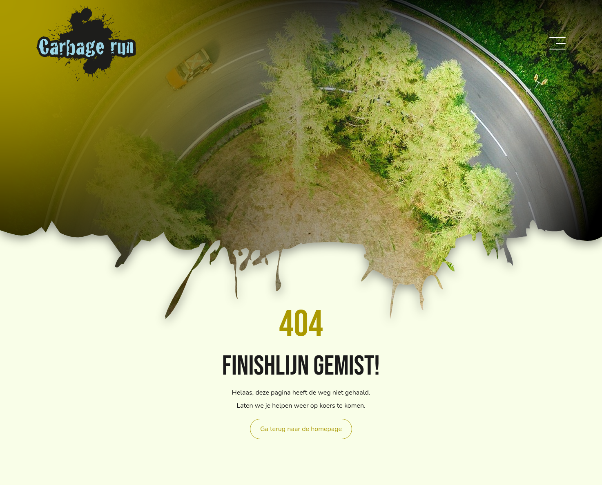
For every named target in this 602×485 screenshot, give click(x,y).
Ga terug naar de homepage (301, 428)
